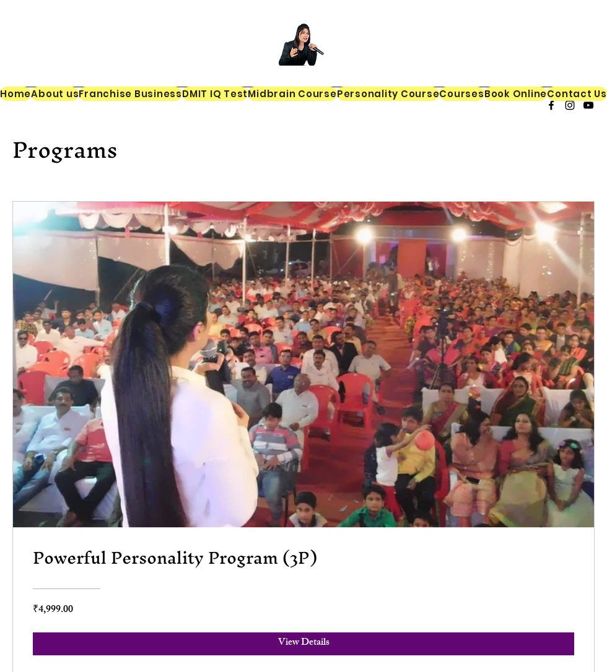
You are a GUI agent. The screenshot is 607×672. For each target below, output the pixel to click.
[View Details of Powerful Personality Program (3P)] (303, 643)
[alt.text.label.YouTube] (588, 105)
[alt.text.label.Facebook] (551, 105)
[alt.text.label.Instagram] (570, 105)
